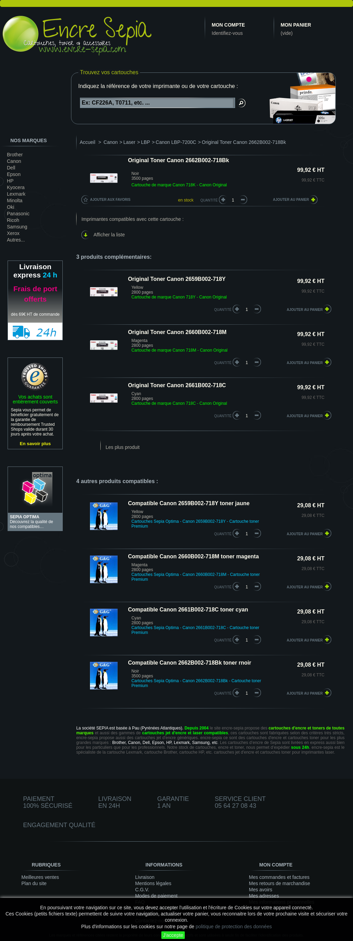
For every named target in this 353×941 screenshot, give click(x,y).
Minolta (14, 200)
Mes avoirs (260, 889)
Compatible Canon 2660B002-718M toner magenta (193, 556)
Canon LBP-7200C (176, 142)
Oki (10, 207)
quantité (223, 310)
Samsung (17, 226)
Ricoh (13, 220)
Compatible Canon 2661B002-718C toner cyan (188, 609)
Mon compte (228, 25)
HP (10, 181)
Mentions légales (153, 883)
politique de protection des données (233, 926)
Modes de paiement (156, 896)
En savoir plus (35, 443)
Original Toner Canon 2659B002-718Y (176, 279)
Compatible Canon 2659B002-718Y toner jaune (189, 503)
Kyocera (15, 187)
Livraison (144, 877)
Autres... (16, 240)
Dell (11, 167)
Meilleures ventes (40, 877)
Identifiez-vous (227, 33)
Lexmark (16, 194)
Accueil (87, 142)
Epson (14, 174)
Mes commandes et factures (279, 877)
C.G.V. (142, 889)
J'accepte (173, 935)
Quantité (209, 200)
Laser (129, 142)
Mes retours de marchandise (279, 883)
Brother (15, 154)
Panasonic (18, 213)
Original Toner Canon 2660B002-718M (177, 332)
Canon (14, 161)
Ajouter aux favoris (110, 200)
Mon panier (296, 25)
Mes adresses (264, 895)
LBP (145, 142)
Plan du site (34, 883)
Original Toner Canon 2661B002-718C (177, 385)
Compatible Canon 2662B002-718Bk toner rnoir (189, 663)
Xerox (13, 233)
